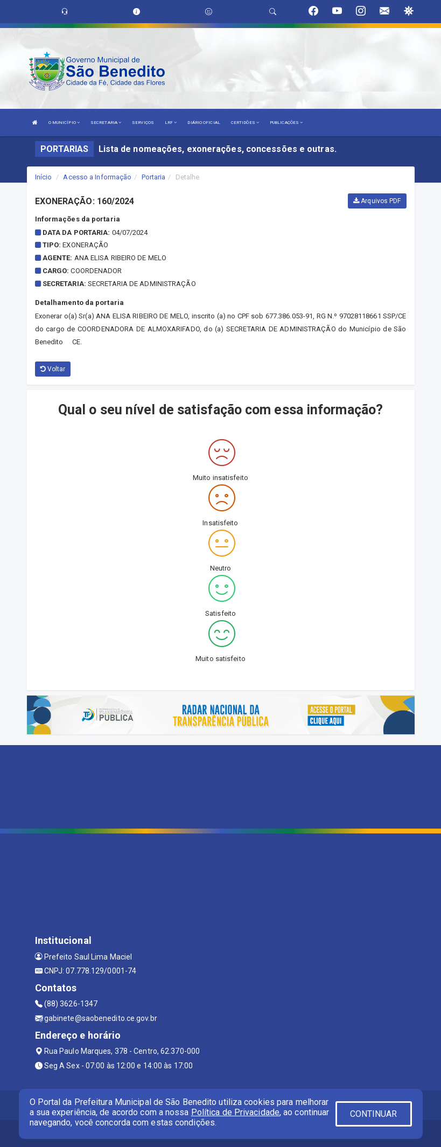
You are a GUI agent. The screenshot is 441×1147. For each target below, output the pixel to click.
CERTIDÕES (245, 122)
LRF (171, 122)
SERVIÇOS (143, 122)
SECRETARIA (105, 122)
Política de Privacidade (235, 1112)
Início (43, 177)
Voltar (53, 369)
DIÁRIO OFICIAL (203, 122)
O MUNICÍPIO (64, 122)
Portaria (154, 177)
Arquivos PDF (377, 201)
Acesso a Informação (97, 177)
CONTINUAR (373, 1114)
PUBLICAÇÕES (286, 122)
